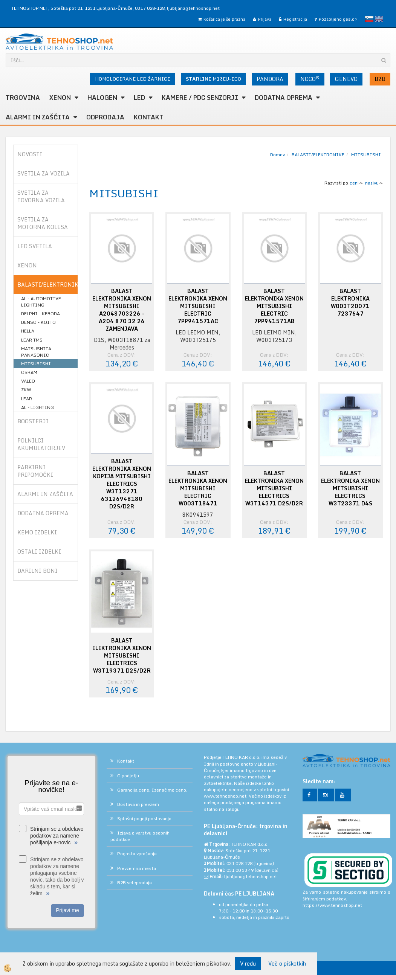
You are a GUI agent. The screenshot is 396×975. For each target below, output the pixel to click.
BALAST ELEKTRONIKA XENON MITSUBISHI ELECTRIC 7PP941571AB (274, 306)
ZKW (26, 389)
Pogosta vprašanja (137, 853)
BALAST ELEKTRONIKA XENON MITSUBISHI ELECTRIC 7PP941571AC (197, 306)
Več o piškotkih (287, 963)
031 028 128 (239, 863)
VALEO (28, 381)
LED (139, 97)
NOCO (310, 78)
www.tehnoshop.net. (226, 796)
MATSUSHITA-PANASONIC (37, 352)
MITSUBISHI (36, 363)
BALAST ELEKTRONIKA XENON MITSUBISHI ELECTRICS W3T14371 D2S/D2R (274, 488)
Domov (277, 154)
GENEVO (346, 79)
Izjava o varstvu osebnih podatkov (140, 836)
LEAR (26, 398)
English (379, 19)
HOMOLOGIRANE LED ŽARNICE (132, 79)
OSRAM (29, 372)
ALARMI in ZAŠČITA (38, 117)
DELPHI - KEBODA (40, 313)
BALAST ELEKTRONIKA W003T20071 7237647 (350, 302)
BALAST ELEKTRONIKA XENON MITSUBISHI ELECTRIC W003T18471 (197, 488)
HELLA (27, 330)
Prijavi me (67, 910)
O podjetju (128, 775)
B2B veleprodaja (134, 882)
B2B (380, 79)
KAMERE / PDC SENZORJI (200, 97)
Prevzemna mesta (136, 868)
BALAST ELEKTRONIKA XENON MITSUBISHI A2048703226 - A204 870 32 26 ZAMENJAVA (121, 310)
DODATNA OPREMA (283, 97)
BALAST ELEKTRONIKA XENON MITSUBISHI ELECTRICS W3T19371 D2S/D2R (121, 655)
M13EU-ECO (213, 79)
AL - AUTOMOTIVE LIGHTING (41, 301)
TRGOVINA (23, 97)
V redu (248, 963)
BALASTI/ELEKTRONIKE (318, 154)
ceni (356, 182)
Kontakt (149, 117)
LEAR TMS (32, 339)
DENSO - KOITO (38, 322)
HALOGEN (102, 97)
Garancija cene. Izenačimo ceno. (152, 789)
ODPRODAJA (105, 117)
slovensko (369, 19)
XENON (60, 97)
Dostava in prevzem (138, 804)
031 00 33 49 (240, 870)
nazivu (374, 182)
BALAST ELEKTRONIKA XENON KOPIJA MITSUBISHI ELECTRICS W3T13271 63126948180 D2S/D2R (121, 484)
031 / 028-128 (150, 8)
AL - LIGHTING (37, 407)
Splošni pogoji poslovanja (144, 818)
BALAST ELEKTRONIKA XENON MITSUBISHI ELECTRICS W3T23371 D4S (350, 488)
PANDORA (270, 79)
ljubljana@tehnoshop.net (193, 8)
